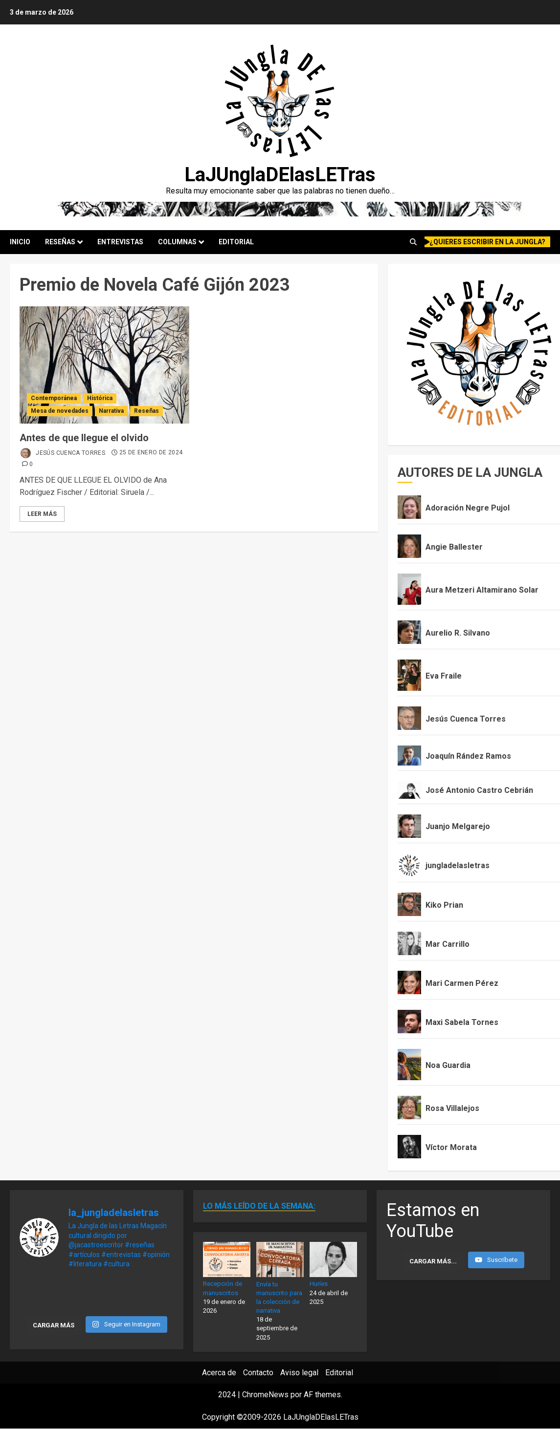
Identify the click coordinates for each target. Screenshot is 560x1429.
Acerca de (219, 1372)
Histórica (99, 398)
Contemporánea (54, 398)
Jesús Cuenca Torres (62, 453)
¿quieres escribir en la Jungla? (485, 242)
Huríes (319, 1283)
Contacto (258, 1372)
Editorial (236, 242)
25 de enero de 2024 (151, 452)
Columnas (177, 242)
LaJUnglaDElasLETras (280, 174)
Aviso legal (299, 1372)
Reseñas (60, 242)
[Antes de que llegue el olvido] (104, 365)
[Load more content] (433, 1261)
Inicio (20, 242)
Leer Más (42, 514)
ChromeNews (265, 1394)
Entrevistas (120, 242)
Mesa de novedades (60, 410)
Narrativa (111, 410)
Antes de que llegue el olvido (84, 438)
